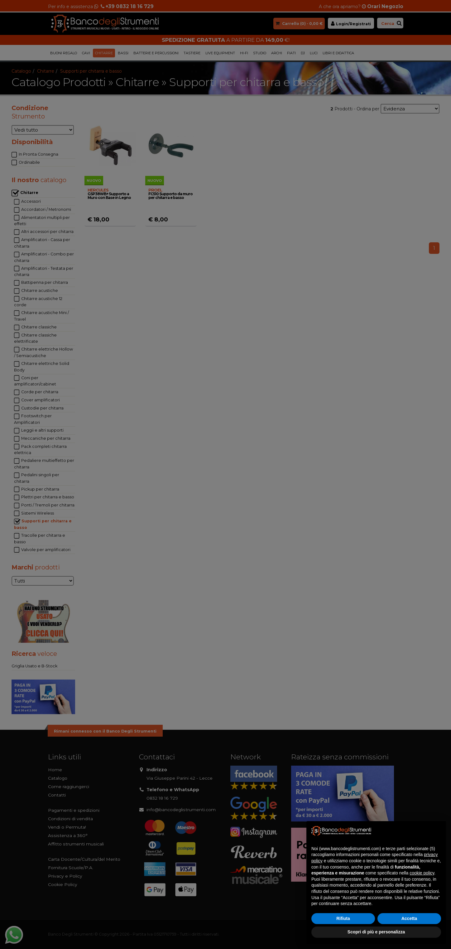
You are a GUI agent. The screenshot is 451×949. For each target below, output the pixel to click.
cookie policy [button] (422, 872)
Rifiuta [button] (343, 918)
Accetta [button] (409, 918)
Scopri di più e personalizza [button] (376, 931)
